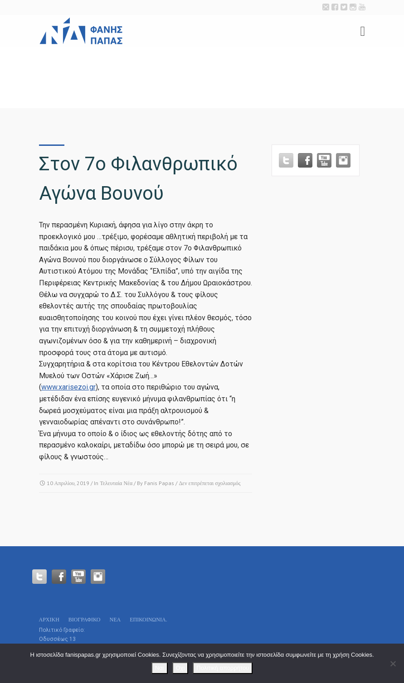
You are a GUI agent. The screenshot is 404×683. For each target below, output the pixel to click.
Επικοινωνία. (148, 619)
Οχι (180, 667)
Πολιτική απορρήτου (222, 667)
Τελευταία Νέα (116, 483)
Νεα (115, 619)
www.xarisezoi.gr (68, 387)
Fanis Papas (159, 483)
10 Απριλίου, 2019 (68, 483)
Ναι (159, 667)
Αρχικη (49, 619)
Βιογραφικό (84, 619)
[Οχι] (392, 663)
